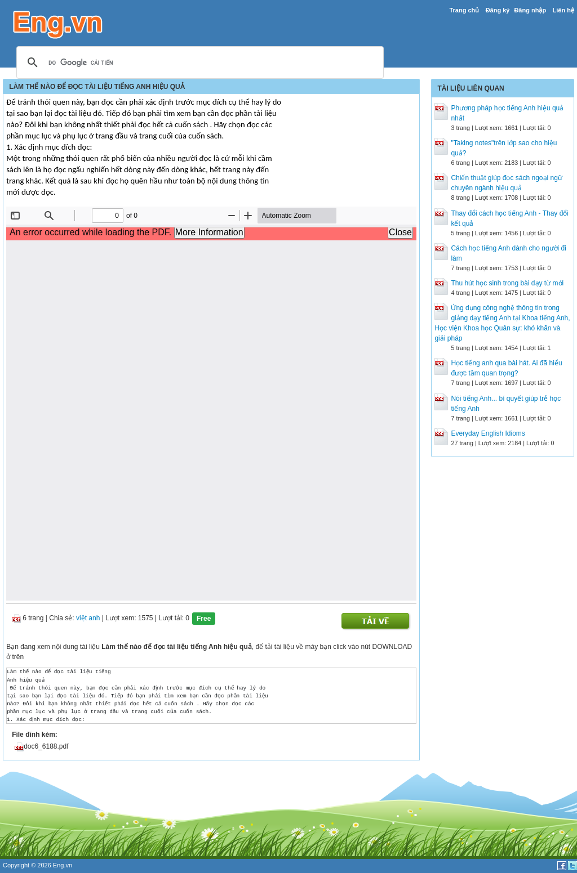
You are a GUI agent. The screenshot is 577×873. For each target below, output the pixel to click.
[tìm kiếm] (198, 63)
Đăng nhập (530, 10)
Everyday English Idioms (488, 433)
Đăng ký (498, 10)
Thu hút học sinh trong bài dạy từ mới (507, 283)
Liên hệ (563, 10)
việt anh (88, 619)
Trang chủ (464, 10)
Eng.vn (62, 865)
